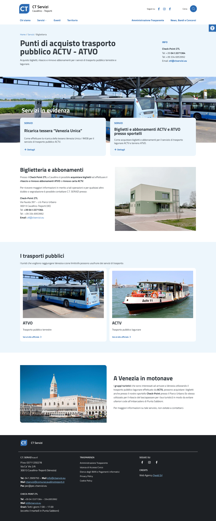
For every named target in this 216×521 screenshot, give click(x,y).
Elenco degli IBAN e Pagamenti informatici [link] (100, 471)
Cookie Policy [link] (86, 480)
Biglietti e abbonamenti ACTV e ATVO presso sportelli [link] (147, 131)
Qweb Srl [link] (157, 475)
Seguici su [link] (144, 457)
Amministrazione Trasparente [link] (94, 463)
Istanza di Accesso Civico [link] (91, 467)
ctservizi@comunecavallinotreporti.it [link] (45, 482)
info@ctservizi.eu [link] (56, 478)
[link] (212, 28)
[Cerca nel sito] (193, 8)
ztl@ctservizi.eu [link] (178, 61)
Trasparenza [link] (87, 457)
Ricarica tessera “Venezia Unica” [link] (53, 130)
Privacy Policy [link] (86, 476)
